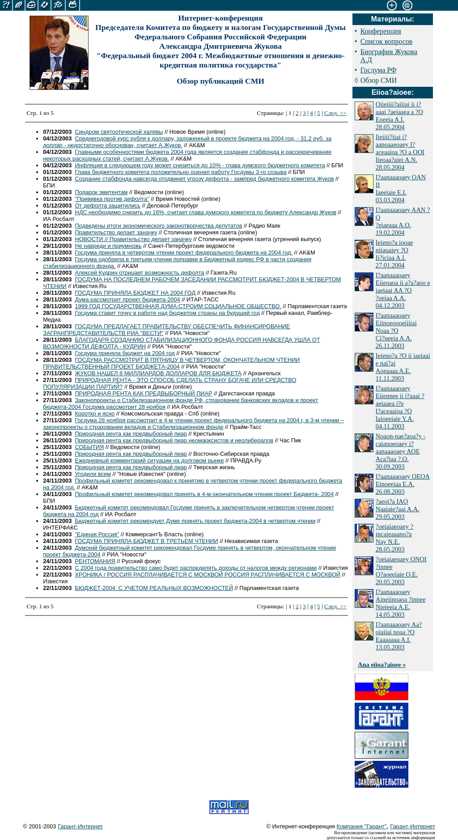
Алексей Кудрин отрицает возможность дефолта (139, 272)
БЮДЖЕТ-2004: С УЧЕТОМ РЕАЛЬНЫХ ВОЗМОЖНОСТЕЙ (154, 588)
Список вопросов (386, 41)
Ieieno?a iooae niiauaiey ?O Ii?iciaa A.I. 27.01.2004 (394, 254)
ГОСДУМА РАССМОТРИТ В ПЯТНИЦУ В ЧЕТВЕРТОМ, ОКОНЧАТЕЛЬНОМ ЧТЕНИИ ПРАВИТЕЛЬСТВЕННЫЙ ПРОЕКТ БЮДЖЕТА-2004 (171, 363)
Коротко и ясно (94, 413)
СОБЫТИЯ (89, 447)
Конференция (380, 31)
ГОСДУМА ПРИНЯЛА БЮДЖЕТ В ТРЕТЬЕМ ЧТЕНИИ (146, 541)
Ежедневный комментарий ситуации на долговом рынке (149, 460)
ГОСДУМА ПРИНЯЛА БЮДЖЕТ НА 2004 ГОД (135, 292)
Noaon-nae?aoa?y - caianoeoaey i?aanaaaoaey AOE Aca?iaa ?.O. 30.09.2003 (400, 451)
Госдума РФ (378, 70)
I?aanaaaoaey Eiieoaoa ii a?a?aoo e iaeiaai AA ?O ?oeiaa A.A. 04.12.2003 (403, 290)
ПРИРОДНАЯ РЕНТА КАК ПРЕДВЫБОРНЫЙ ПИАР (143, 393)
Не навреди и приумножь (108, 245)
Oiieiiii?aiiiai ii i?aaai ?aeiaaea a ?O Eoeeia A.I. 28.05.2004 (399, 116)
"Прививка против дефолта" (112, 198)
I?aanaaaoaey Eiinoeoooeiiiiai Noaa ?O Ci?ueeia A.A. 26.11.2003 (396, 330)
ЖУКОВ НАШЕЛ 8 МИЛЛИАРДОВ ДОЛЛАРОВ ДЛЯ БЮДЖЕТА (158, 373)
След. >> (335, 113)
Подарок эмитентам (101, 192)
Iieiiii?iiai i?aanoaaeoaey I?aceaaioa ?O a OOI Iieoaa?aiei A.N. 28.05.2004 (400, 152)
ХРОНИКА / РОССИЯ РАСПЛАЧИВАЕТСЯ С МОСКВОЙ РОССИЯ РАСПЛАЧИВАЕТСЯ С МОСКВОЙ (207, 574)
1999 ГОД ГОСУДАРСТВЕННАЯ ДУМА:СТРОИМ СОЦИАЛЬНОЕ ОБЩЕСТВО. (178, 306)
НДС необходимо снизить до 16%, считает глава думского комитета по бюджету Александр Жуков (205, 212)
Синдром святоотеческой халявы (119, 131)
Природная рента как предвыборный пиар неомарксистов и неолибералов (174, 440)
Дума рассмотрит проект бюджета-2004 (127, 299)
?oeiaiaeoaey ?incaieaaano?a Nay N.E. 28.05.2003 (394, 538)
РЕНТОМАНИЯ (95, 561)
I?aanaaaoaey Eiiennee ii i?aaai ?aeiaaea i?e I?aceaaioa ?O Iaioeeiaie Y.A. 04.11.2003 (400, 407)
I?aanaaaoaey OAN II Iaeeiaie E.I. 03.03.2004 (401, 189)
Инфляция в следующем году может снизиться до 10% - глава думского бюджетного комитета (200, 165)
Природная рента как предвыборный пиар (131, 433)
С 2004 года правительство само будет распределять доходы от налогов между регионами (196, 567)
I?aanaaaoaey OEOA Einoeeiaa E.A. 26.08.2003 (403, 484)
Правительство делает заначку (116, 232)
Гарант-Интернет (80, 826)
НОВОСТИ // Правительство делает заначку (133, 239)
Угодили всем (93, 474)
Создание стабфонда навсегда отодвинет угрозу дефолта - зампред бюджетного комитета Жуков (204, 178)
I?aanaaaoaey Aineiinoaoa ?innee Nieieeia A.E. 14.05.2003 (400, 603)
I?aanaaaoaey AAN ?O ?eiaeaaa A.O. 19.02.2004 (403, 221)
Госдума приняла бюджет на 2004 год (124, 353)
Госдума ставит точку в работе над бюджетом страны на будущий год (167, 313)
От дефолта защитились (107, 205)
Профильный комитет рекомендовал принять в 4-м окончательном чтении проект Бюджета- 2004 (204, 494)
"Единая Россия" (97, 534)
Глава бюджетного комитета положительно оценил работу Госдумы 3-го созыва (180, 172)
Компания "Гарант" (362, 826)
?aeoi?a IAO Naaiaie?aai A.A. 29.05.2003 (398, 509)
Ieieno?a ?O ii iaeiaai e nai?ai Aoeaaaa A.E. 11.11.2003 (403, 367)
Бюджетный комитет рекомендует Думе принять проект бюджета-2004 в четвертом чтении (195, 521)
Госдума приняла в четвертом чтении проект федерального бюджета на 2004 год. (184, 252)
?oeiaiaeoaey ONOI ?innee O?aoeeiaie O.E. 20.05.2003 (401, 570)
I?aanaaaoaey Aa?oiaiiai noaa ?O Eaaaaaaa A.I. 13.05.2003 (399, 636)
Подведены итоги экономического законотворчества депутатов (158, 225)
